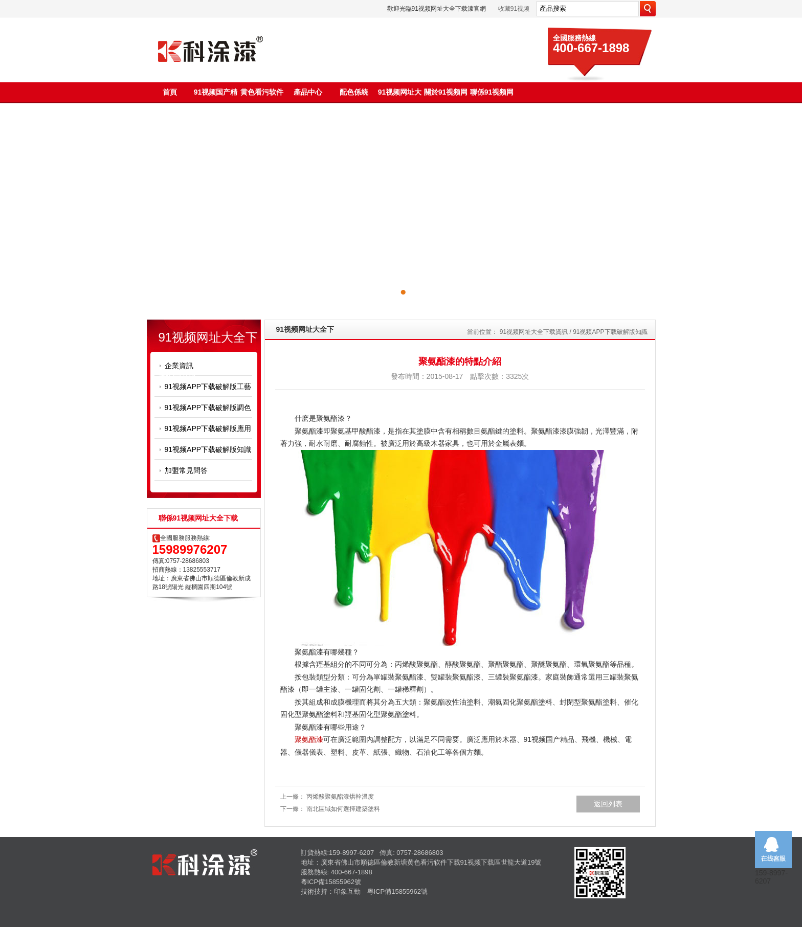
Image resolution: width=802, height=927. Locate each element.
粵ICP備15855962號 (331, 882)
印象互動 (347, 891)
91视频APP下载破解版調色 (208, 407)
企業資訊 (179, 365)
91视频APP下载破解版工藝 (208, 386)
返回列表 (608, 804)
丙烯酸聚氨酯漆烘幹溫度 (340, 796)
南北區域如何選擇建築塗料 (343, 808)
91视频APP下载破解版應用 (208, 428)
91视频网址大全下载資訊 (534, 331)
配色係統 (354, 92)
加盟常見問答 (186, 470)
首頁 (170, 92)
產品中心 (308, 92)
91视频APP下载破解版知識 (208, 449)
